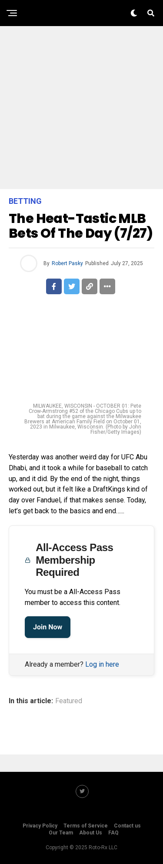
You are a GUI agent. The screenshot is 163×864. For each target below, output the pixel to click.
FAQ (113, 833)
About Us (90, 833)
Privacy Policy (40, 826)
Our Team (61, 833)
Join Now (47, 627)
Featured (68, 701)
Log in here (102, 664)
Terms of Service (85, 826)
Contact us (127, 826)
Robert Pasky (67, 263)
